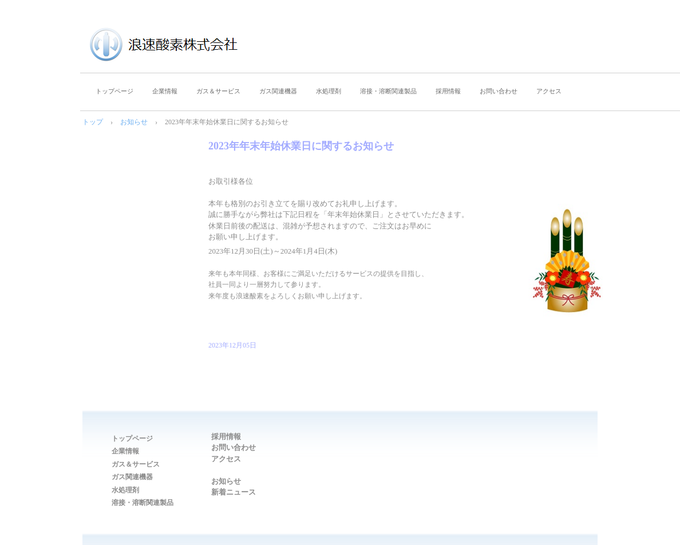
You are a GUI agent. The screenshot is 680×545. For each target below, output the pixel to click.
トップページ (114, 91)
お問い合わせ (498, 91)
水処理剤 (328, 91)
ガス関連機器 (278, 91)
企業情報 (164, 91)
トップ (92, 122)
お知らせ (134, 122)
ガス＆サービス (218, 91)
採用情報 (448, 91)
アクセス (549, 91)
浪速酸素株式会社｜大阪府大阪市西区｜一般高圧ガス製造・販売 (186, 46)
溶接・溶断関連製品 (388, 91)
